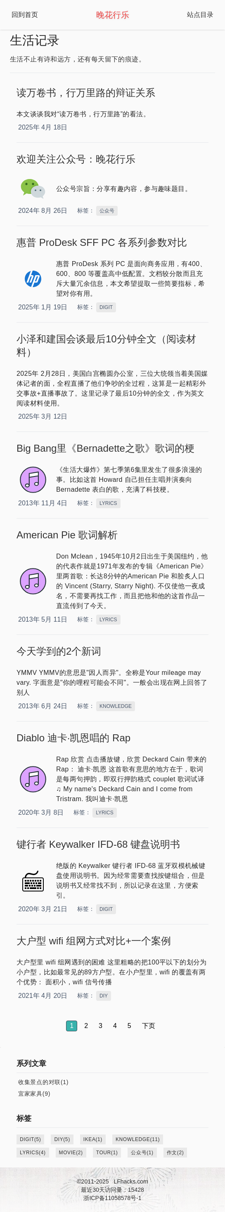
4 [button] (115, 1025)
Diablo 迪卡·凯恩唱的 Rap (73, 737)
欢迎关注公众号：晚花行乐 (76, 159)
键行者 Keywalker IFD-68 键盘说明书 (98, 844)
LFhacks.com (131, 1181)
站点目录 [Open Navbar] (200, 14)
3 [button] (100, 1025)
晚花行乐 (112, 14)
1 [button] (71, 1025)
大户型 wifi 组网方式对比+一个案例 (94, 940)
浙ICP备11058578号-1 (112, 1198)
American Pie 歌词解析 (67, 534)
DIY (103, 996)
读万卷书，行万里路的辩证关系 (86, 92)
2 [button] (86, 1025)
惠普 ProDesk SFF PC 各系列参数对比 (102, 242)
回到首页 (25, 14)
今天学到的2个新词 (59, 651)
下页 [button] (148, 1025)
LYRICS (108, 503)
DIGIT (106, 307)
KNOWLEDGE (115, 706)
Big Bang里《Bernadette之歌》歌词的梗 (105, 448)
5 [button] (129, 1025)
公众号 (106, 211)
